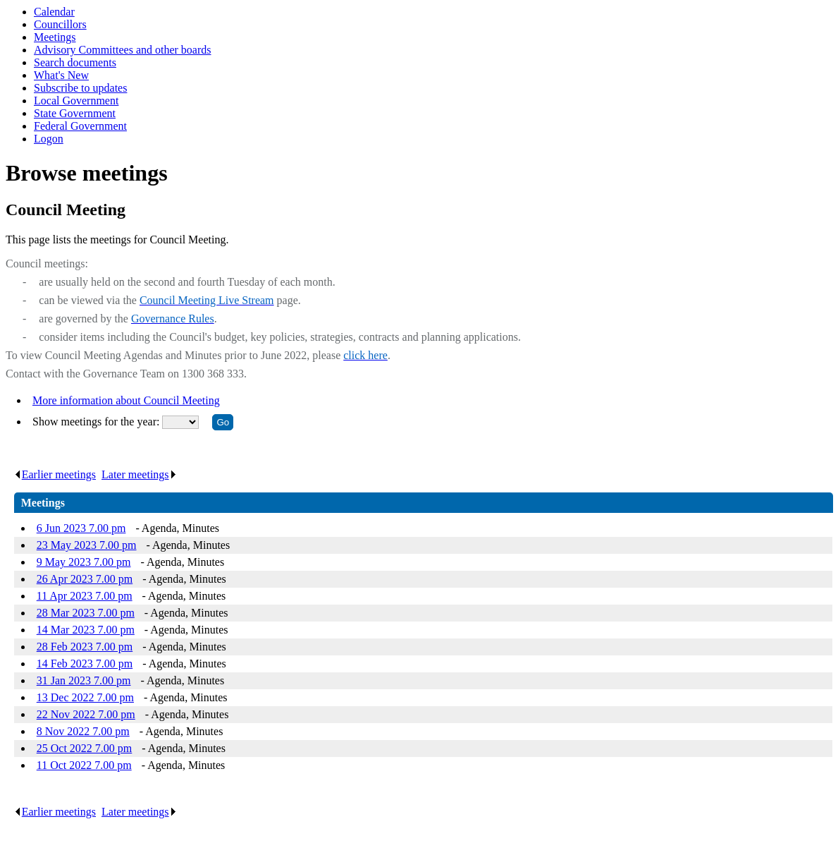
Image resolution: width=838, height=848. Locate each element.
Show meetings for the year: (97, 422)
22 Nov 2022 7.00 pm (86, 714)
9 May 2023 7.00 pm (84, 562)
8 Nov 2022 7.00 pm (83, 731)
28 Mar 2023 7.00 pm (86, 613)
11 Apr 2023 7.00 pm (85, 596)
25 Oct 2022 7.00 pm (85, 748)
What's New (61, 75)
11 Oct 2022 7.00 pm (84, 765)
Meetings (55, 37)
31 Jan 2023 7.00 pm (84, 680)
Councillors (60, 24)
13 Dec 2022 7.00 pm (85, 697)
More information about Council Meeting (126, 400)
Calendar (54, 12)
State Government (75, 113)
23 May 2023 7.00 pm (87, 545)
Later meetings (139, 474)
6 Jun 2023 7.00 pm (81, 528)
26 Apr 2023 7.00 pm (85, 579)
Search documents (75, 62)
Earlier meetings (55, 474)
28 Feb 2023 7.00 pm (85, 647)
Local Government (76, 101)
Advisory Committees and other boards (122, 50)
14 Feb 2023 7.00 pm (85, 664)
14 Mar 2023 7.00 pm (86, 630)
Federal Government (80, 126)
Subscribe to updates (80, 88)
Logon (48, 139)
